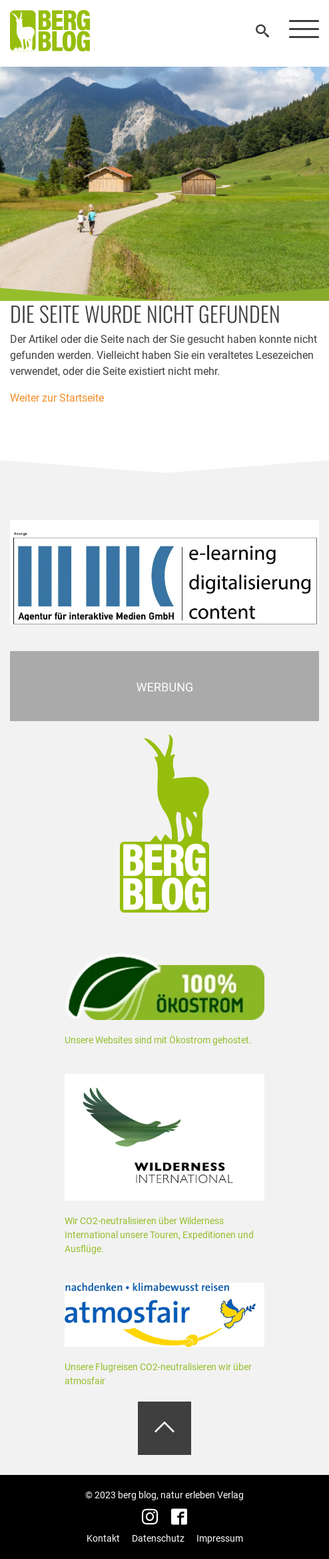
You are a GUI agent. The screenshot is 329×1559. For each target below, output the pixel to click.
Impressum (219, 1538)
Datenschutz (158, 1538)
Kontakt (103, 1538)
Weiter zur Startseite (57, 398)
